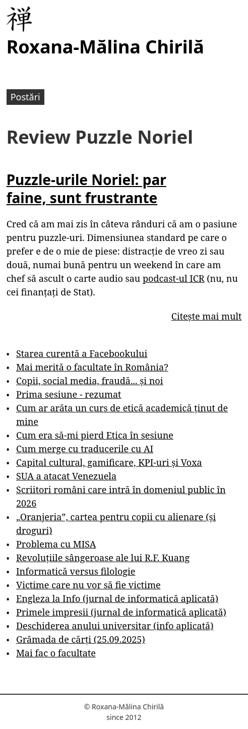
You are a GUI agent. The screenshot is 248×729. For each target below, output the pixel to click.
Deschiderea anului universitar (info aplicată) (114, 626)
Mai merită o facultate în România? (92, 367)
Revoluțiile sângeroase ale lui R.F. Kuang (103, 558)
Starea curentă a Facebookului (81, 353)
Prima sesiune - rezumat (68, 394)
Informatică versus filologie (75, 571)
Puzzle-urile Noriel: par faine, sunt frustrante (86, 188)
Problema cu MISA (56, 544)
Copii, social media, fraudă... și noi (89, 381)
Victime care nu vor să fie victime (88, 585)
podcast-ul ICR (174, 278)
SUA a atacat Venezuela (66, 476)
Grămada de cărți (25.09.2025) (80, 639)
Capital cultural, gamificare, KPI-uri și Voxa (109, 462)
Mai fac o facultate (56, 653)
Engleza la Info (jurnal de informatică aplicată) (117, 598)
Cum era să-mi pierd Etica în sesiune (94, 435)
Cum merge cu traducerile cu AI (84, 449)
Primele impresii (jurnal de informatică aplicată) (121, 612)
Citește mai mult (206, 316)
